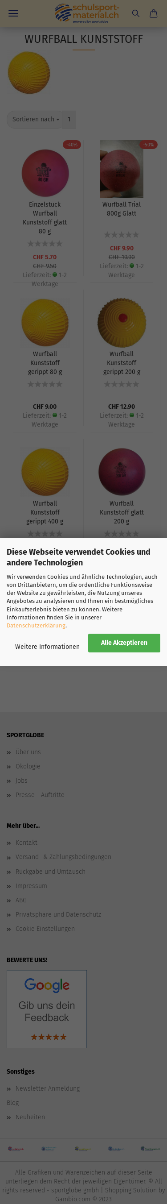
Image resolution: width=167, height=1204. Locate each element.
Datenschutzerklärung (36, 625)
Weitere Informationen (47, 647)
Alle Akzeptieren (124, 643)
